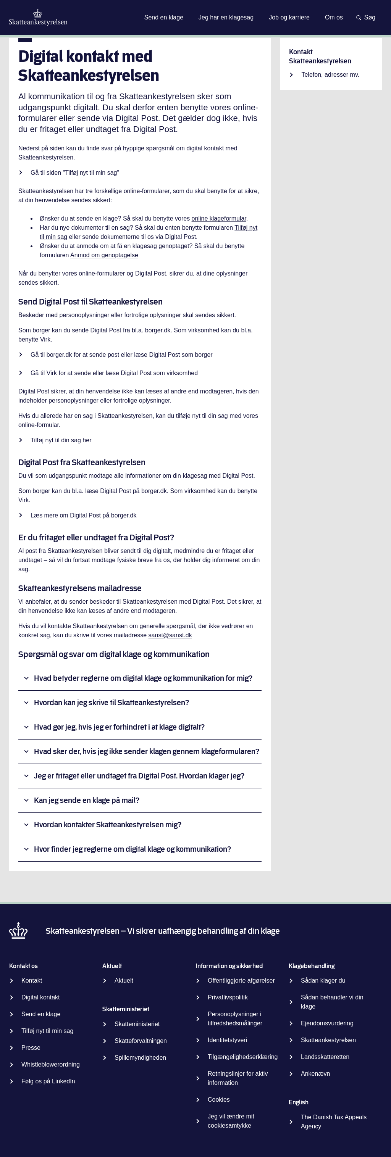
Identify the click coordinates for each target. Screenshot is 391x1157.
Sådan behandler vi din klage (332, 1002)
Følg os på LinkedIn (48, 1081)
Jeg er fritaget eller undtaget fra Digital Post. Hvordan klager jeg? (139, 776)
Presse (30, 1047)
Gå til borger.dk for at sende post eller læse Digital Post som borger (122, 354)
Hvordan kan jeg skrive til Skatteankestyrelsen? (111, 703)
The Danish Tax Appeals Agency (334, 1122)
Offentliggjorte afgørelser (241, 980)
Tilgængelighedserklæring (243, 1057)
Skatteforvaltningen (141, 1041)
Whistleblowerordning (50, 1064)
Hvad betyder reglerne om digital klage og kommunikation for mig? (143, 678)
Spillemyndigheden (140, 1057)
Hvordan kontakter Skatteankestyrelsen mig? (107, 825)
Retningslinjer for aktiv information (238, 1078)
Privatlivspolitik (228, 997)
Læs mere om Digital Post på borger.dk (83, 515)
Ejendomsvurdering (327, 1023)
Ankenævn (315, 1073)
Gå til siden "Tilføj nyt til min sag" (76, 172)
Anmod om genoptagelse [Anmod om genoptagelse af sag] (104, 255)
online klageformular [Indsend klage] (219, 218)
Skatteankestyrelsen (328, 1040)
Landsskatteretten (325, 1057)
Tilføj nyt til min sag (47, 1031)
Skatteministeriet (137, 1024)
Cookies (219, 1099)
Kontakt (31, 980)
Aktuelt (124, 980)
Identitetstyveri (227, 1040)
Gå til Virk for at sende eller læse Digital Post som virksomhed (114, 373)
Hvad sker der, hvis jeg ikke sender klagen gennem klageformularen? (146, 751)
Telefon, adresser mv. (330, 74)
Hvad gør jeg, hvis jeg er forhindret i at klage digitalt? (119, 727)
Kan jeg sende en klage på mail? (86, 800)
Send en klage (40, 1014)
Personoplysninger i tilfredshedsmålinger (235, 1018)
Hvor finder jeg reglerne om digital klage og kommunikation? (132, 849)
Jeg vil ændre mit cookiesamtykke (231, 1121)
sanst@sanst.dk (170, 635)
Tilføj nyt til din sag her (61, 440)
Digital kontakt (40, 997)
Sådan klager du (323, 980)
